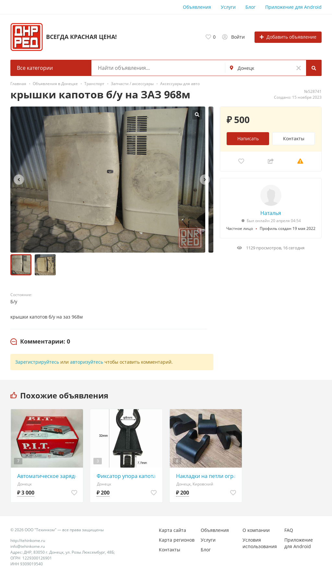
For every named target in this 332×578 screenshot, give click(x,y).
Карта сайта (172, 530)
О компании (256, 530)
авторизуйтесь (86, 362)
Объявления (197, 7)
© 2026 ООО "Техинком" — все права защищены (57, 530)
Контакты (293, 138)
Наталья (270, 213)
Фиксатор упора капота (126, 476)
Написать (248, 138)
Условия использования (260, 543)
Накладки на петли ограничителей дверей (207, 476)
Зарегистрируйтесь (37, 362)
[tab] (40, 341)
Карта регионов (177, 540)
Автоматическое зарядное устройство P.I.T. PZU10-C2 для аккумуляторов (48, 476)
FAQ (288, 530)
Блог (250, 7)
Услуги (228, 7)
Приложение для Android (293, 7)
